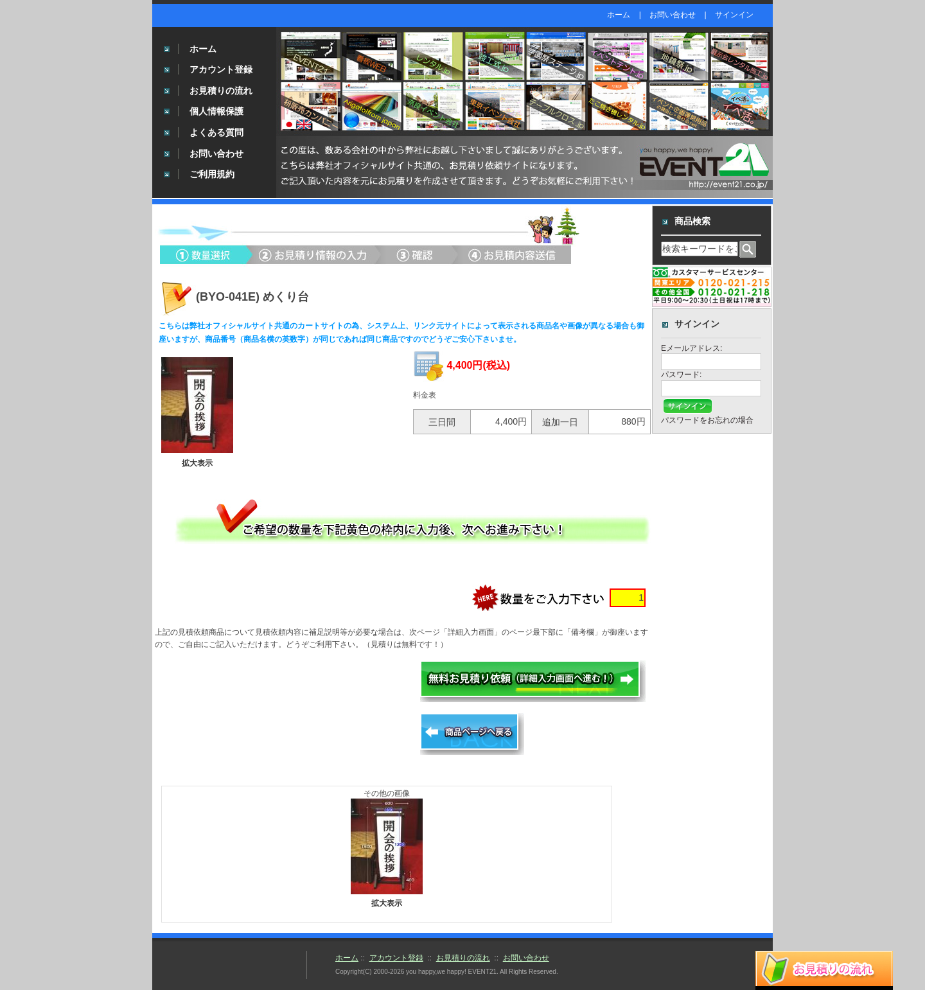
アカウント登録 (220, 69)
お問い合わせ (672, 14)
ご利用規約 (211, 174)
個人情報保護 (216, 111)
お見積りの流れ (220, 90)
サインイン (734, 14)
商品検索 (692, 221)
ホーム (618, 14)
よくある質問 (216, 132)
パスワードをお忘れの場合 (707, 420)
